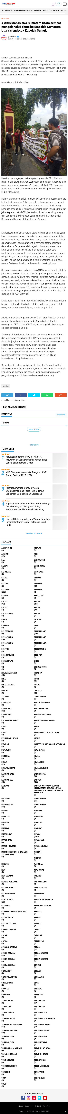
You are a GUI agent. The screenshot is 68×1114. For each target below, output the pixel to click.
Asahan (4, 554)
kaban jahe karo (42, 702)
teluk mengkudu (9, 1066)
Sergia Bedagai (8, 965)
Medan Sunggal (41, 846)
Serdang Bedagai (9, 947)
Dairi (36, 625)
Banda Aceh (39, 560)
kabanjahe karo (41, 708)
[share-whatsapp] (47, 395)
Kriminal (5, 756)
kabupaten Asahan (42, 714)
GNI (2, 667)
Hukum (4, 691)
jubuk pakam (40, 696)
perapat (38, 911)
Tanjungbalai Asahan (11, 1048)
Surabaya (5, 995)
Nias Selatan (7, 876)
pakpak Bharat (8, 894)
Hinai (36, 679)
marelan (38, 822)
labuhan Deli (40, 774)
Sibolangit (6, 971)
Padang (37, 876)
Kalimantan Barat (9, 720)
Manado (5, 822)
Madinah (37, 11)
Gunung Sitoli (40, 667)
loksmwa (5, 798)
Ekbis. (37, 661)
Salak (4, 935)
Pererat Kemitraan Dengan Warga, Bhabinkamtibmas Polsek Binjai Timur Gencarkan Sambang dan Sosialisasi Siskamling (25, 492)
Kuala (4, 762)
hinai (3, 679)
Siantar (37, 965)
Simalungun (7, 983)
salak (37, 929)
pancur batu (7, 899)
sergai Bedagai (41, 953)
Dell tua (38, 655)
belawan (38, 584)
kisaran (5, 744)
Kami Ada (46, 1106)
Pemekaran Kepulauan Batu (14, 911)
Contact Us (29, 1106)
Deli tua (5, 649)
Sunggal (38, 989)
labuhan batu (7, 774)
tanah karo (39, 1001)
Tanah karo (6, 1006)
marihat (38, 828)
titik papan (39, 1072)
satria (4, 941)
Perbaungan (7, 917)
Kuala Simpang (41, 768)
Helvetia (38, 673)
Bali (3, 560)
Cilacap (37, 619)
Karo (36, 726)
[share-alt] (7, 395)
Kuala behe (39, 762)
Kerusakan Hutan (9, 738)
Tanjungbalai (40, 1042)
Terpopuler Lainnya (34, 533)
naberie (5, 864)
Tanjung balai (8, 1018)
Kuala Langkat (8, 768)
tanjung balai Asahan (44, 1018)
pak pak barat (40, 882)
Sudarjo (5, 989)
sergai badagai (8, 953)
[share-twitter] (34, 395)
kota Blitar (39, 750)
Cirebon (5, 625)
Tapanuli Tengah (9, 1054)
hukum (37, 685)
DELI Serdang (40, 637)
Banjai (4, 566)
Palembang (39, 894)
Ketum (37, 738)
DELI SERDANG (7, 643)
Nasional (38, 864)
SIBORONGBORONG (9, 977)
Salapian (38, 935)
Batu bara (6, 572)
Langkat (5, 786)
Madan (4, 810)
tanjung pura (7, 1036)
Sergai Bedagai (8, 959)
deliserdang (40, 649)
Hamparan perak (9, 673)
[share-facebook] (21, 395)
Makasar (5, 816)
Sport (37, 983)
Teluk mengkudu (41, 1066)
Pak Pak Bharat (8, 888)
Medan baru (39, 840)
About (20, 1106)
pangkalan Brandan (43, 899)
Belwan (4, 595)
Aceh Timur (6, 548)
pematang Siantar (42, 905)
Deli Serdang (7, 637)
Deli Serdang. (40, 643)
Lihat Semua (34, 429)
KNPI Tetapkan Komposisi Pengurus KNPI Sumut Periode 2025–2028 (26, 474)
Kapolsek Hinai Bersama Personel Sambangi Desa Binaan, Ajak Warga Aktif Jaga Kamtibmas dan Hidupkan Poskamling (28, 506)
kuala (37, 756)
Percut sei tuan (8, 923)
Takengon (38, 995)
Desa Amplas (7, 661)
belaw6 (37, 578)
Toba (3, 1078)
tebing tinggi (7, 1060)
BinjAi (4, 607)
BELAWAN (9, 11)
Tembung (5, 1072)
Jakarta (5, 696)
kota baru (6, 750)
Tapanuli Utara (41, 1054)
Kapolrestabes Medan (23, 11)
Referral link (34, 445)
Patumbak (6, 905)
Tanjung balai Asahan (11, 1024)
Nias (3, 870)
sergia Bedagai (41, 959)
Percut (37, 917)
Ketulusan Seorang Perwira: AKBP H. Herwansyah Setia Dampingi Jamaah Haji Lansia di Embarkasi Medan (26, 459)
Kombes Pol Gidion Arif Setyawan (49, 744)
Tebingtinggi (40, 1060)
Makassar (47, 11)
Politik (37, 923)
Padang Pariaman (9, 882)
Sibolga (37, 971)
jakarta (38, 691)
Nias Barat (39, 870)
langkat (38, 780)
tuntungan (39, 1078)
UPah (3, 1084)
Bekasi (4, 578)
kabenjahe (6, 714)
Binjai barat (7, 613)
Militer (37, 858)
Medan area (6, 840)
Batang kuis (39, 566)
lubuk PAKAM (7, 804)
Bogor (4, 619)
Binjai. (37, 613)
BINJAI (37, 607)
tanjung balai (40, 1012)
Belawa (4, 584)
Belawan (5, 589)
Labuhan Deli (7, 780)
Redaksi (38, 1106)
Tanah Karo (39, 1006)
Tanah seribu (7, 1012)
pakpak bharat (41, 888)
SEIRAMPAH (39, 941)
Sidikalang (39, 977)
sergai (37, 947)
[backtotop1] (65, 1111)
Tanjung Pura (7, 1042)
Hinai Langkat (7, 685)
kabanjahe (6, 708)
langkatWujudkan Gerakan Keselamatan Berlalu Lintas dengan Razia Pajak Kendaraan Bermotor (48, 789)
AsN (36, 554)
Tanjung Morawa (9, 1030)
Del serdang (7, 631)
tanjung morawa (42, 1024)
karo (3, 726)
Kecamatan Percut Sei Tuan (47, 732)
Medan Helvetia (8, 846)
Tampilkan (61, 415)
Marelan (5, 828)
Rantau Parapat (8, 929)
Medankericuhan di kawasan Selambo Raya (14, 853)
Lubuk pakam (40, 804)
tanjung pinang (41, 1030)
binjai (4, 601)
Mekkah (37, 852)
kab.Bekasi (6, 702)
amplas (37, 548)
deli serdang (40, 631)
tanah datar (7, 1001)
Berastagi (38, 595)
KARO (3, 732)
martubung (6, 834)
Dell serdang (7, 655)
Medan (56, 11)
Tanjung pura (40, 1036)
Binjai (37, 601)
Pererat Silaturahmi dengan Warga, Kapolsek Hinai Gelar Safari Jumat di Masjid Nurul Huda (28, 522)
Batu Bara (38, 572)
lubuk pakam (40, 798)
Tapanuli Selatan (42, 1048)
